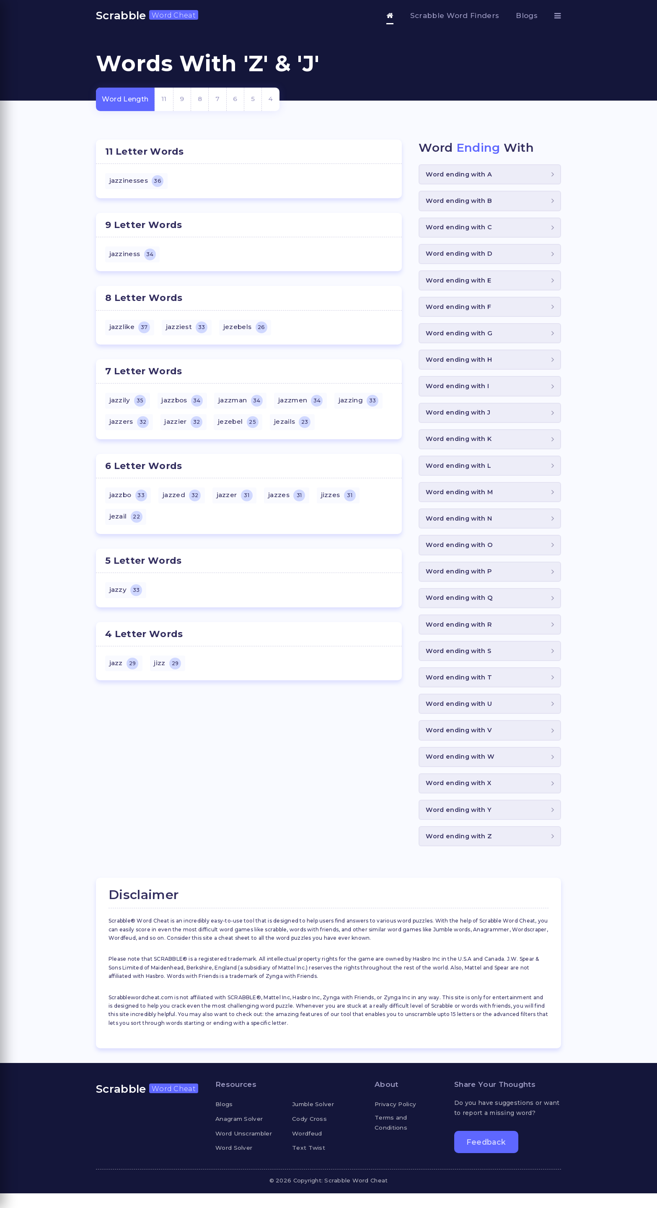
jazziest (188, 329)
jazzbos (184, 404)
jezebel (240, 426)
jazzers (129, 426)
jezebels (248, 329)
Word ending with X (460, 797)
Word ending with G (460, 337)
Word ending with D (460, 256)
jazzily (128, 404)
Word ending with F (459, 310)
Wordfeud (307, 1147)
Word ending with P (460, 580)
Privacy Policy (397, 1118)
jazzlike (130, 329)
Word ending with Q (460, 607)
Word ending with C (460, 229)
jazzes (291, 499)
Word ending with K (460, 445)
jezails (296, 426)
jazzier (185, 426)
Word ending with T (460, 688)
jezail (126, 522)
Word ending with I (458, 391)
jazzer (237, 499)
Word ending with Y (460, 823)
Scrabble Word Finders (454, 15)
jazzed (184, 499)
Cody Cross (309, 1133)
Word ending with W (461, 769)
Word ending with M (460, 499)
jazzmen (306, 404)
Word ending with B (460, 202)
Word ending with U (460, 715)
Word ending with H (460, 364)
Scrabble (147, 15)
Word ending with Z (460, 851)
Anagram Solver (240, 1133)
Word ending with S (460, 661)
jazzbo (128, 499)
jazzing (365, 404)
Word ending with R (460, 634)
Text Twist (309, 1162)
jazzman (244, 404)
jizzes (343, 499)
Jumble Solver (314, 1118)
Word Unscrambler (245, 1147)
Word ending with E (459, 283)
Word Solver (234, 1162)
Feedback (487, 1156)
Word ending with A (460, 175)
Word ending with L (459, 472)
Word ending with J (459, 418)
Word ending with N (460, 526)
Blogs (527, 15)
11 (164, 99)
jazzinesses (137, 181)
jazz (124, 670)
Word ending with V (460, 743)
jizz (168, 670)
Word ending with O (460, 553)
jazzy (126, 595)
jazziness (133, 256)
